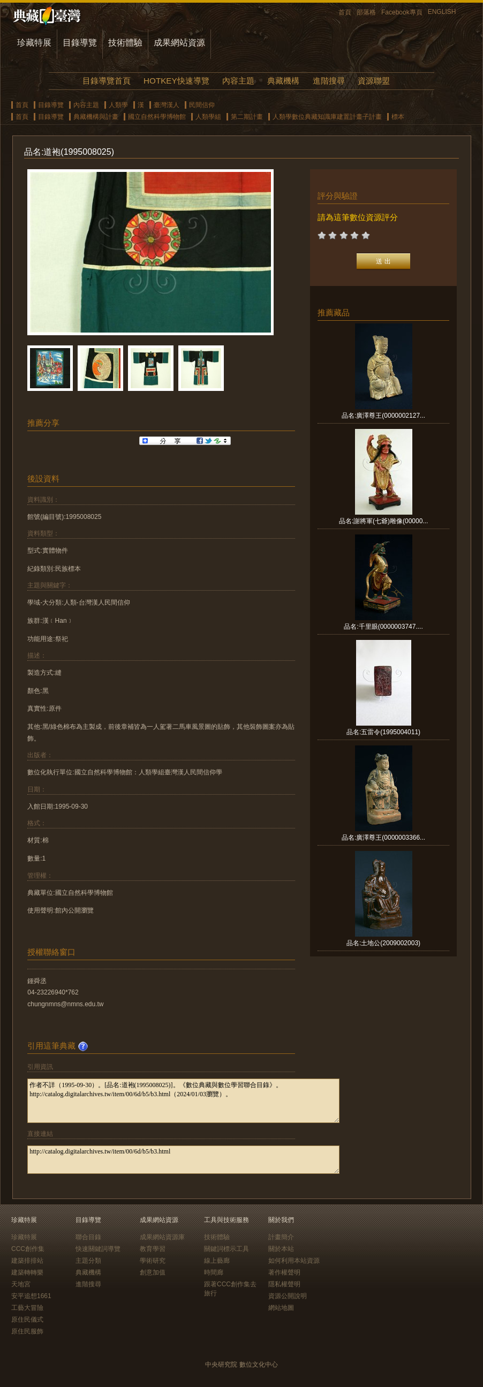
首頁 (344, 12)
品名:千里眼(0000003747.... (383, 626)
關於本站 (281, 1249)
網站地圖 (281, 1307)
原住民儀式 (27, 1319)
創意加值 (152, 1272)
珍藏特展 (34, 42)
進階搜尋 (329, 80)
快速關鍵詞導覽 (98, 1249)
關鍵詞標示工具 (226, 1249)
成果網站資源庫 (162, 1237)
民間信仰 (202, 105)
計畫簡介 (281, 1237)
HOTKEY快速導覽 (176, 80)
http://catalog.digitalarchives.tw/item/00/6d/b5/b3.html (183, 1159)
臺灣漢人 (166, 105)
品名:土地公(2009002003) (383, 943)
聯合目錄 (88, 1237)
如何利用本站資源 (294, 1260)
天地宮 (21, 1284)
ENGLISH (442, 12)
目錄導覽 (80, 42)
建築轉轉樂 (27, 1272)
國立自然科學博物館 (157, 116)
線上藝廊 (217, 1260)
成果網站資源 (179, 42)
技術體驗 (125, 42)
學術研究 (152, 1260)
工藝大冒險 (27, 1307)
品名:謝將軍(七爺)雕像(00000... (383, 521)
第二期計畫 (247, 116)
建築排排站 (27, 1260)
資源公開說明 (287, 1296)
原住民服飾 (27, 1331)
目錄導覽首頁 (106, 80)
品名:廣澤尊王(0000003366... (383, 837)
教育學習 (152, 1249)
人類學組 (208, 116)
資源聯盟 (374, 80)
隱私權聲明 (284, 1284)
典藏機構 (283, 80)
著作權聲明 (284, 1272)
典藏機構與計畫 (95, 116)
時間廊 (213, 1272)
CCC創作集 (27, 1249)
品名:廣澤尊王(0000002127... (383, 415)
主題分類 (88, 1260)
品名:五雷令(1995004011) (383, 732)
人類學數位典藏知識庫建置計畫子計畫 (327, 116)
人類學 (118, 105)
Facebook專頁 (401, 12)
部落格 (366, 12)
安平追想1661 (31, 1296)
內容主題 (238, 80)
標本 (397, 116)
